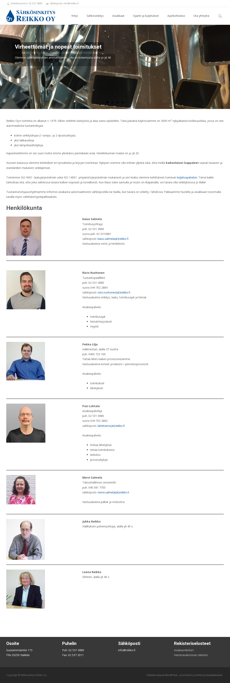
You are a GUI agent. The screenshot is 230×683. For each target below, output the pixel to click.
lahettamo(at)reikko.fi (111, 426)
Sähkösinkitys (95, 19)
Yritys (74, 19)
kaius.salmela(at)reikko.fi (113, 239)
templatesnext (214, 675)
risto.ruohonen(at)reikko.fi (114, 292)
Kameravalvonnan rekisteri (191, 655)
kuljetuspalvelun (187, 177)
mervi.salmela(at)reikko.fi (113, 492)
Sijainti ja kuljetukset (146, 19)
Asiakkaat (118, 19)
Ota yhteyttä (201, 19)
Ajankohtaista (176, 19)
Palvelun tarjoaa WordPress (162, 675)
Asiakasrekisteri (184, 650)
